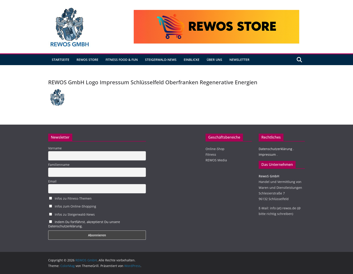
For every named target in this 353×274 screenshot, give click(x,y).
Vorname (55, 148)
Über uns (214, 59)
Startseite (60, 59)
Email (52, 181)
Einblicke (191, 59)
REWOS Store (87, 59)
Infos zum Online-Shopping (72, 206)
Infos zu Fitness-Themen (70, 198)
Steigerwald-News (160, 59)
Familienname (59, 164)
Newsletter (239, 59)
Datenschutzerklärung (275, 149)
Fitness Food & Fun (122, 59)
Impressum (267, 154)
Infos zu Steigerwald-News (72, 214)
